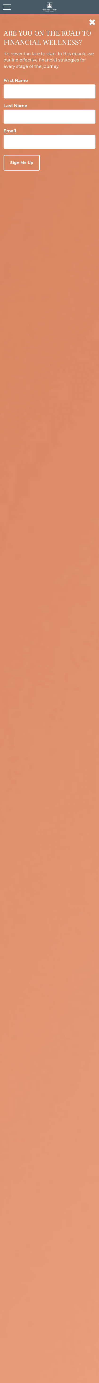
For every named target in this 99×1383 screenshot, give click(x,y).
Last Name (15, 105)
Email (10, 131)
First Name (16, 80)
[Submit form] (22, 163)
